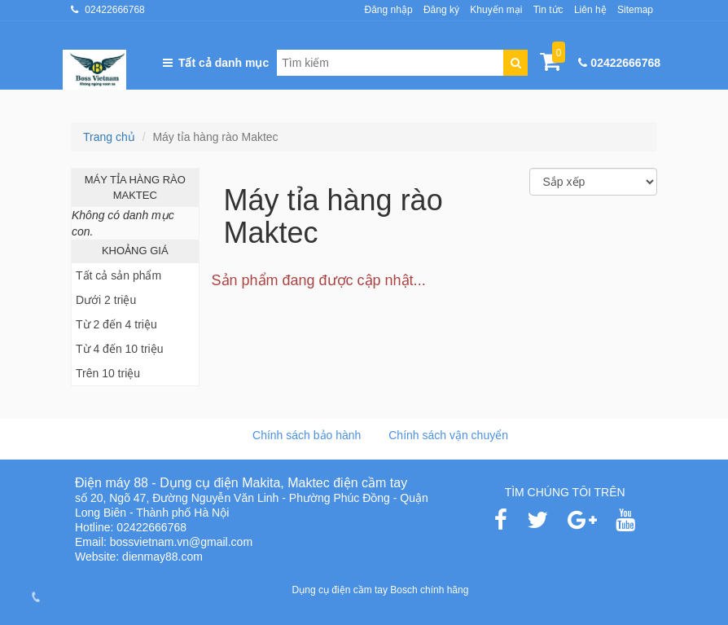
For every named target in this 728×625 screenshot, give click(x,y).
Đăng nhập (389, 9)
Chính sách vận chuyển (448, 435)
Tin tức (548, 9)
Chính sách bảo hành (306, 435)
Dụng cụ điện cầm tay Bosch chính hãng (380, 590)
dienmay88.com (162, 556)
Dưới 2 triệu (106, 299)
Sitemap (635, 9)
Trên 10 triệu (108, 373)
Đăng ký (441, 9)
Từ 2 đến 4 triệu (116, 324)
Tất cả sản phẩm (118, 275)
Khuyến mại (496, 9)
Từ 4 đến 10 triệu (120, 348)
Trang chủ (109, 136)
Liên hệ (590, 9)
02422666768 (114, 9)
